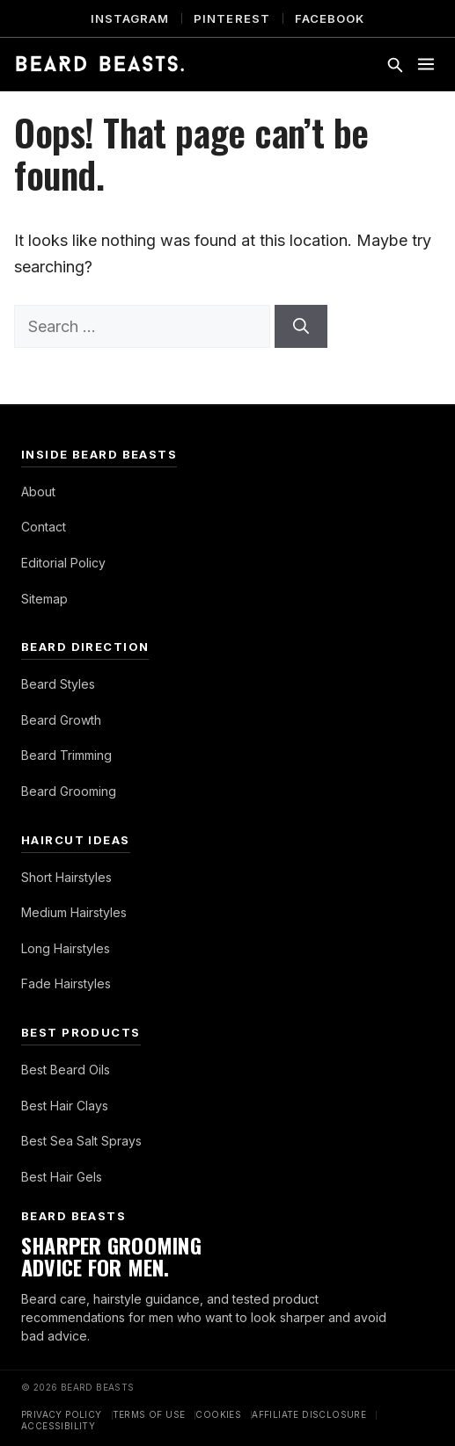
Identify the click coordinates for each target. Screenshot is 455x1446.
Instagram (130, 18)
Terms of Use (149, 1414)
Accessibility (58, 1426)
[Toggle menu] (426, 64)
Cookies (218, 1414)
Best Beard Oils (65, 1069)
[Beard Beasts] (100, 64)
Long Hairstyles (65, 948)
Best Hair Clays (64, 1105)
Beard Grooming (68, 791)
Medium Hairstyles (74, 912)
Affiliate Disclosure (309, 1414)
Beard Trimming (66, 755)
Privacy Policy (61, 1414)
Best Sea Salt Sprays (81, 1140)
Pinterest (231, 18)
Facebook (329, 18)
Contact (43, 526)
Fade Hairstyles (66, 983)
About (38, 491)
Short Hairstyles (66, 877)
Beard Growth (61, 719)
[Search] (301, 326)
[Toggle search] (394, 64)
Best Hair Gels (61, 1176)
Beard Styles (58, 683)
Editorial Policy (63, 562)
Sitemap (44, 598)
